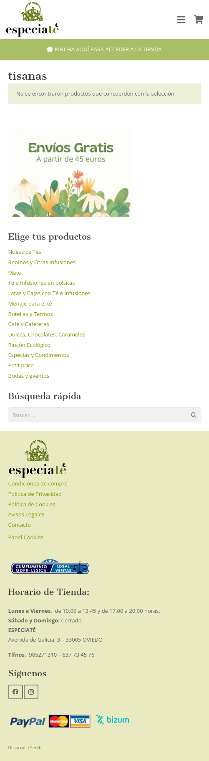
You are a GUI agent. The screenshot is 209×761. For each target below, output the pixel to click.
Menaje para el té (30, 303)
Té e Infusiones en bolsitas (41, 282)
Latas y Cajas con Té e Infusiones (49, 293)
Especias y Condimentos (38, 355)
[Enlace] (32, 19)
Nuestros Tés (24, 251)
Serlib (35, 748)
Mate (14, 272)
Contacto (19, 524)
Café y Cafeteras (28, 324)
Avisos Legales (26, 514)
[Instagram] (31, 692)
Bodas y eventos (29, 375)
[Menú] (181, 19)
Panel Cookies (25, 537)
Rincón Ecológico (29, 345)
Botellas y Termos (30, 314)
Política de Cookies (31, 504)
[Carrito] (198, 19)
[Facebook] (15, 692)
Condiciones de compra (38, 483)
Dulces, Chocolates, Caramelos (47, 334)
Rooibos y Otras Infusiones (42, 262)
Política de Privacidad (35, 494)
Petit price (21, 365)
